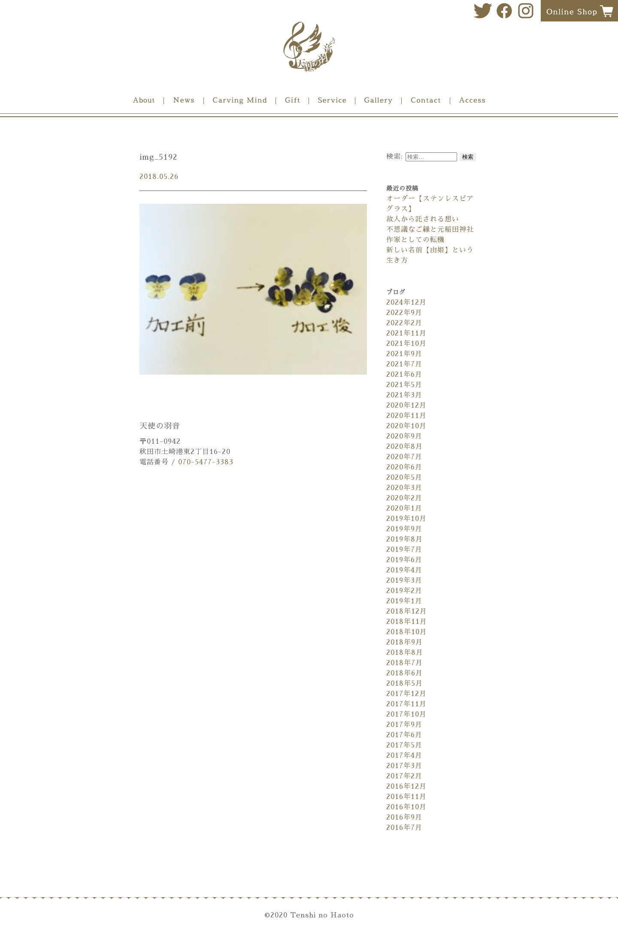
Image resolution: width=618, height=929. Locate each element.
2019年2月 (404, 590)
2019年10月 (406, 518)
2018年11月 (406, 621)
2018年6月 (404, 673)
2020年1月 (404, 508)
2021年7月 (404, 364)
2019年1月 (404, 601)
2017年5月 (404, 745)
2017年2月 (404, 776)
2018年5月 (404, 683)
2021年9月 (404, 354)
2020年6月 (404, 467)
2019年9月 (404, 529)
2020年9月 (404, 436)
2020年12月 (406, 405)
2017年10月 (406, 714)
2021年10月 (406, 343)
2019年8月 (404, 539)
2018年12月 (406, 611)
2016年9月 (404, 817)
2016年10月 (406, 807)
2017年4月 (404, 755)
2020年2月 (404, 498)
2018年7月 (404, 663)
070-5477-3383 (205, 462)
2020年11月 (406, 415)
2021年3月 (404, 395)
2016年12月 (406, 786)
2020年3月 (404, 487)
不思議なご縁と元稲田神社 (430, 229)
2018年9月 (404, 642)
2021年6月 (404, 374)
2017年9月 (404, 724)
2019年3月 (404, 580)
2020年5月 (404, 477)
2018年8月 (404, 652)
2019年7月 (404, 549)
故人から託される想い (422, 219)
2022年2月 (404, 323)
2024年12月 (406, 302)
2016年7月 (404, 827)
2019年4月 (404, 570)
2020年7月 (404, 457)
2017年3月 (404, 766)
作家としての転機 (415, 239)
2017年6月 (404, 735)
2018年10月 (406, 632)
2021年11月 (406, 333)
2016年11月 (406, 796)
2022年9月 (404, 312)
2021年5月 (404, 384)
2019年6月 (404, 560)
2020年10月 (406, 426)
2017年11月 (406, 704)
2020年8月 (404, 446)
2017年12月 (406, 693)
